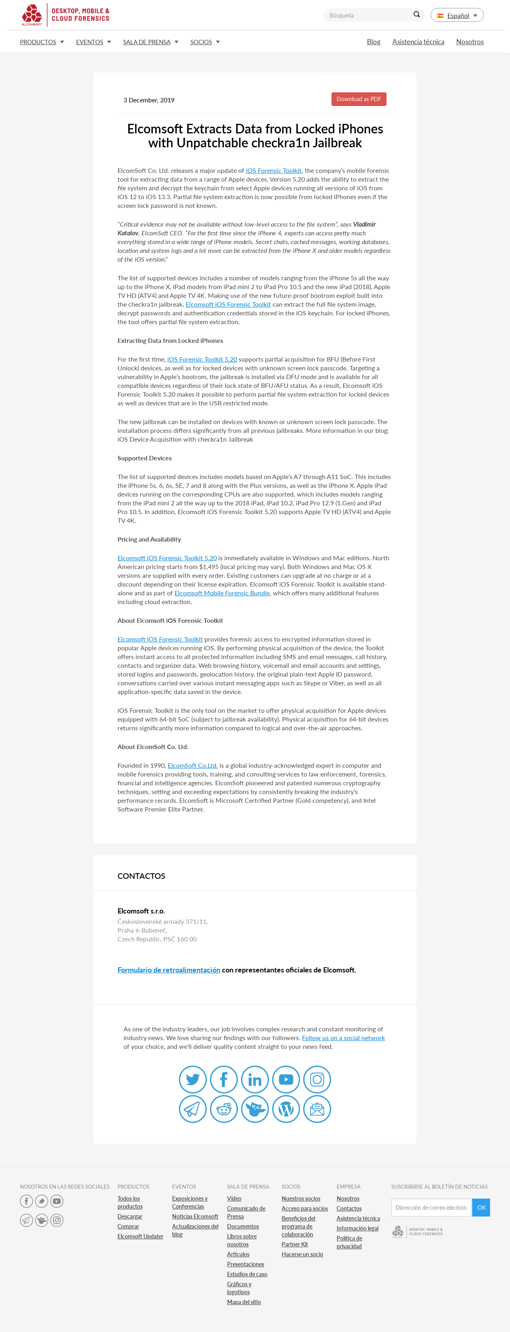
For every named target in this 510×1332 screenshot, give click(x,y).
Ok (481, 1207)
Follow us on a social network (343, 1037)
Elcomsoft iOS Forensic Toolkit (228, 304)
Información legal (358, 1228)
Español (457, 15)
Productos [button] (42, 41)
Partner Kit (295, 1244)
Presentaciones (245, 1264)
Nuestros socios (301, 1198)
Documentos (243, 1226)
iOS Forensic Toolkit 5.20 (202, 359)
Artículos (238, 1254)
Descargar (130, 1216)
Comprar (128, 1226)
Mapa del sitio (244, 1302)
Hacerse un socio (302, 1254)
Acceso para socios (305, 1208)
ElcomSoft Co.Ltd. (193, 765)
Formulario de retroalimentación (169, 969)
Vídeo (234, 1198)
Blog (374, 41)
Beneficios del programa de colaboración (298, 1226)
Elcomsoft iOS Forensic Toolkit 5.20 (167, 557)
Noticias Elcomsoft (195, 1216)
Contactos (349, 1208)
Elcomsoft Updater (140, 1236)
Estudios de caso (247, 1274)
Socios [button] (205, 41)
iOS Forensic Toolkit (274, 170)
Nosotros (470, 41)
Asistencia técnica (418, 41)
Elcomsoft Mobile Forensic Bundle (222, 593)
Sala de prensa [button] (150, 41)
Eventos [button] (93, 41)
